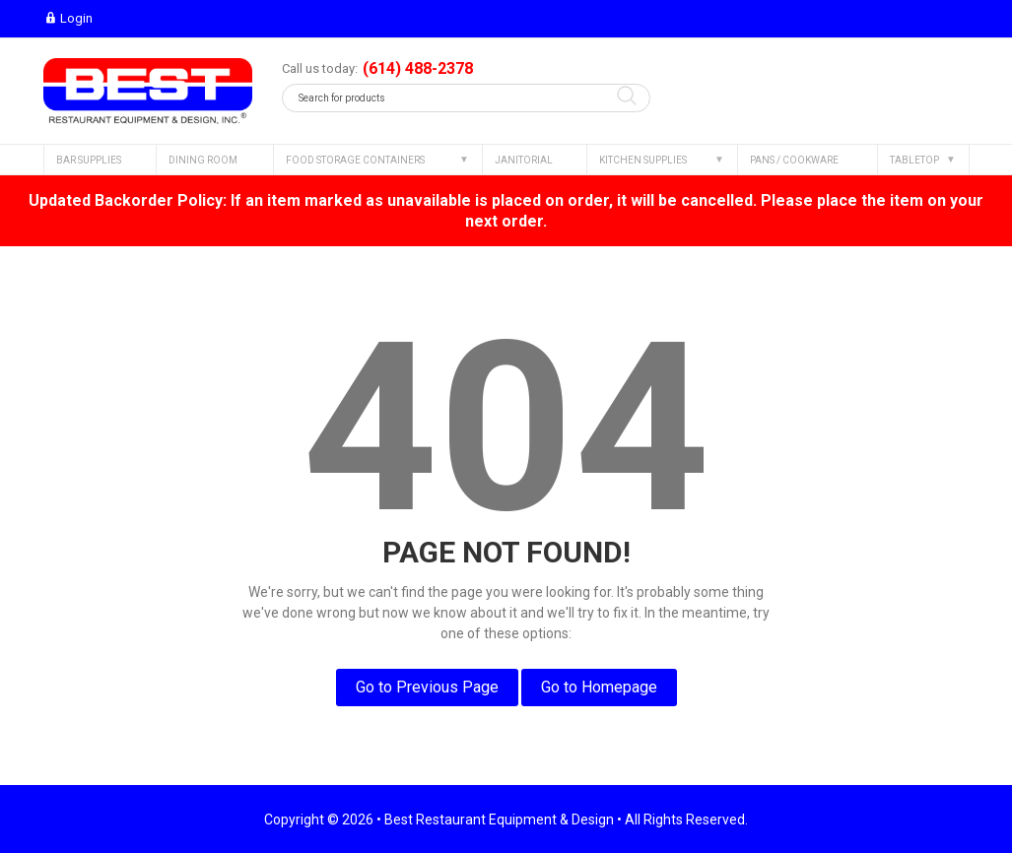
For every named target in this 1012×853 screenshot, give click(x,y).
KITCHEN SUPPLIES (643, 160)
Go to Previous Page (427, 687)
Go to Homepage (599, 687)
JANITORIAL (524, 160)
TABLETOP (914, 160)
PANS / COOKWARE (794, 160)
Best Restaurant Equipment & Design (499, 819)
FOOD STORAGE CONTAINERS (355, 160)
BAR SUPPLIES (88, 160)
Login (68, 18)
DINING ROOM (203, 160)
